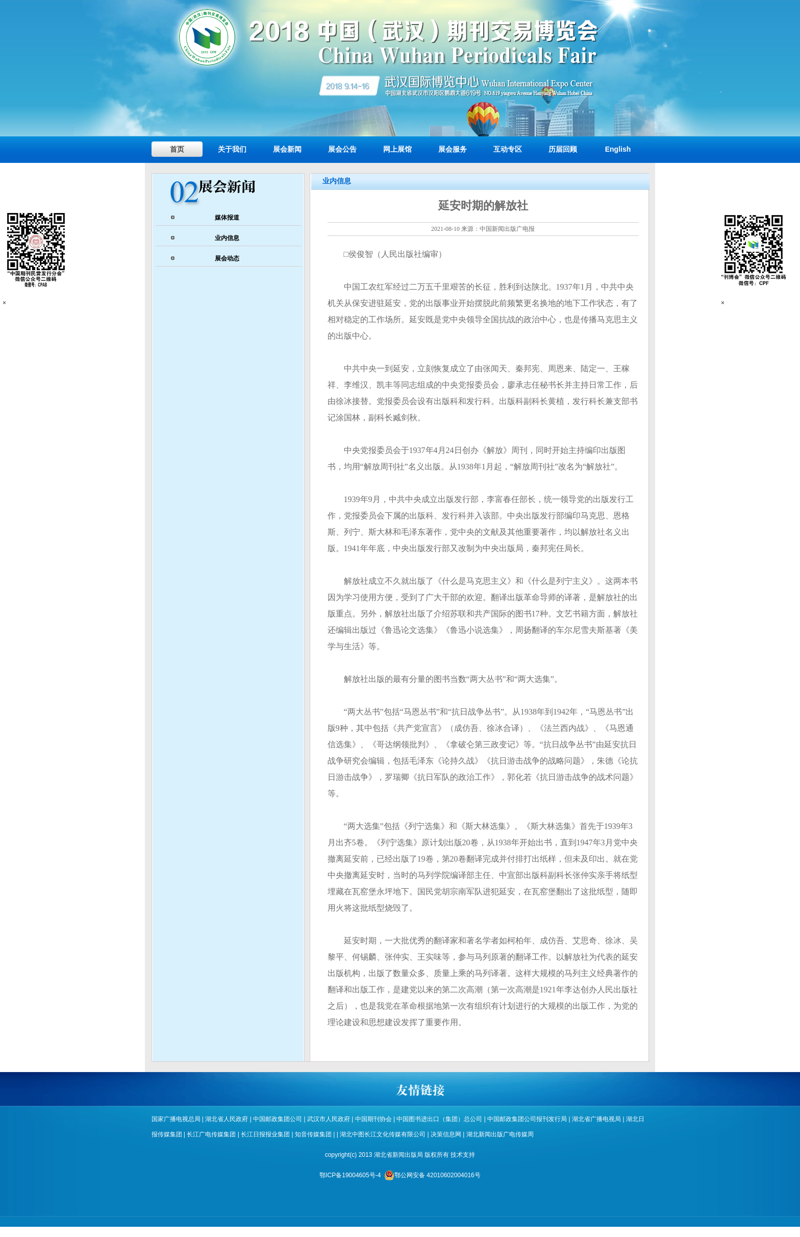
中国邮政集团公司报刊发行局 (527, 1119)
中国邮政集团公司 (277, 1119)
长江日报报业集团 (265, 1134)
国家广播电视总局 (176, 1119)
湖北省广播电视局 (596, 1119)
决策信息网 (446, 1134)
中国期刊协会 (373, 1119)
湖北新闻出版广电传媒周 (500, 1134)
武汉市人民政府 (328, 1119)
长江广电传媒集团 (211, 1134)
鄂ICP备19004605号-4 (350, 1175)
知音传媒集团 (313, 1134)
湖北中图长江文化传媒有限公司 (383, 1134)
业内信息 (227, 238)
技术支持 (463, 1154)
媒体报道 (227, 217)
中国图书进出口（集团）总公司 (439, 1119)
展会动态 (227, 258)
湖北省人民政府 (226, 1119)
